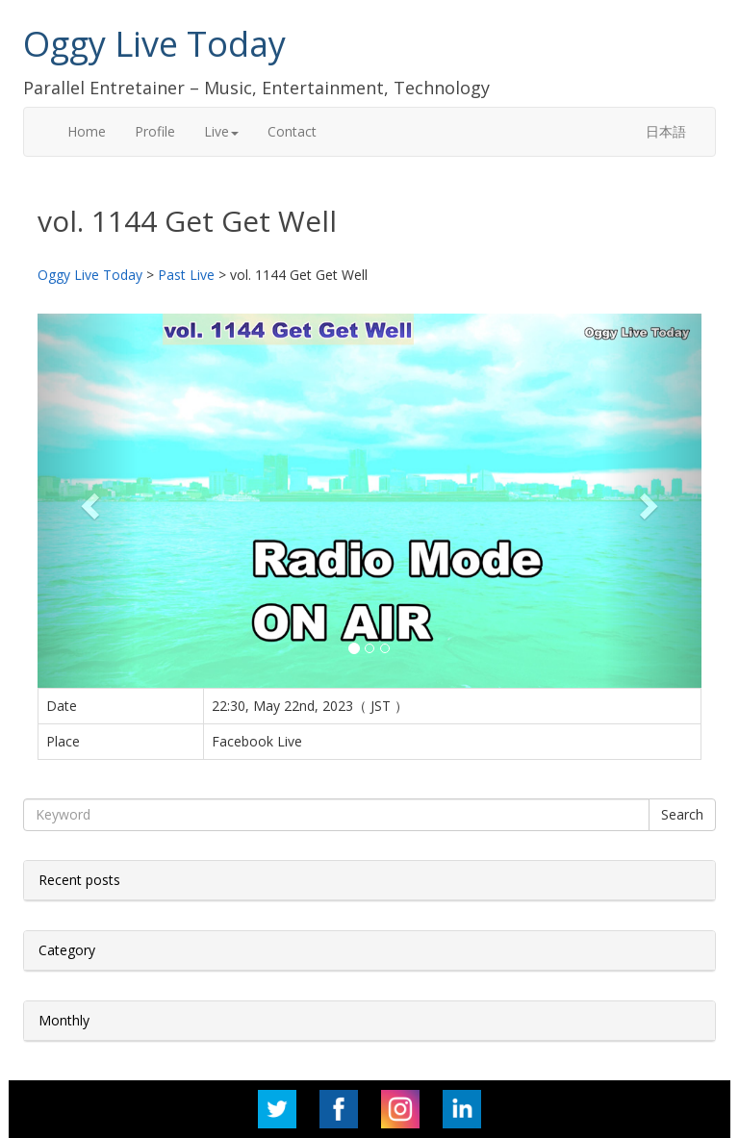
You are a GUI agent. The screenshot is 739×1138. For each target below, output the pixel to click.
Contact (292, 131)
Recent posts (79, 880)
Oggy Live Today (154, 43)
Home (86, 131)
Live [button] (221, 131)
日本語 (666, 131)
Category (66, 950)
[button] (88, 500)
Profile (155, 131)
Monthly (63, 1020)
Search (682, 814)
